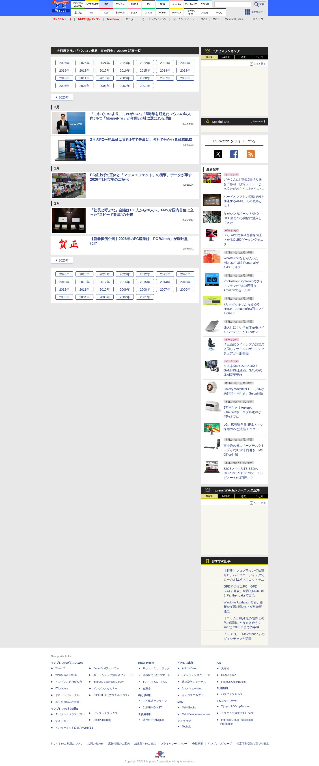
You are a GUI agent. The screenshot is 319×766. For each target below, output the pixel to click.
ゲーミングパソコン (154, 19)
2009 (125, 78)
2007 (165, 78)
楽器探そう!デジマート (156, 675)
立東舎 (147, 688)
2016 (125, 70)
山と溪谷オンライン (155, 700)
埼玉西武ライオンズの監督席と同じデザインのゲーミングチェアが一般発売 (244, 349)
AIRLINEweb (189, 668)
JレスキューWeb (192, 688)
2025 (84, 63)
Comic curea (228, 675)
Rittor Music (146, 662)
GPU (204, 19)
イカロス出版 (185, 662)
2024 (104, 63)
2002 (125, 86)
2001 (145, 86)
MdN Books (189, 707)
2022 (145, 63)
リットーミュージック (156, 668)
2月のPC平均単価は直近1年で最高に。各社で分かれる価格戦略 (141, 140)
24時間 (226, 57)
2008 (145, 78)
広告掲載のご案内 (119, 743)
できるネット (63, 721)
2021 (165, 63)
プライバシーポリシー (174, 743)
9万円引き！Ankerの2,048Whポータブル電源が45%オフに (242, 412)
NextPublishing (102, 719)
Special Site (220, 122)
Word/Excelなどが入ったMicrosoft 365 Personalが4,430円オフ (241, 262)
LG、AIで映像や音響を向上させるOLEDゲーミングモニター (243, 239)
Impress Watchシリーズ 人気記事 (236, 490)
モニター (130, 19)
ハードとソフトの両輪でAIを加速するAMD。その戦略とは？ (244, 201)
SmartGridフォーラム (106, 668)
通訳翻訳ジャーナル (194, 681)
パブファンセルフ (232, 694)
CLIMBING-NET (152, 707)
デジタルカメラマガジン (70, 714)
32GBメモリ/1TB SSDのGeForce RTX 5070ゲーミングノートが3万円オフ (243, 473)
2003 (104, 86)
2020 (185, 63)
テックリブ (184, 721)
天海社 (225, 668)
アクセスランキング (226, 51)
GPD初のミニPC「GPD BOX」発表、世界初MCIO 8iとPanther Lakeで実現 (244, 591)
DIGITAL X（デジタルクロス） (111, 695)
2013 (185, 70)
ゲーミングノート (183, 19)
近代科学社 (145, 714)
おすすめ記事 (221, 561)
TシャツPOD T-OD (155, 681)
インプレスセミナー (105, 688)
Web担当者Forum (66, 675)
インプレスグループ (220, 743)
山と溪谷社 (145, 695)
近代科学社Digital (153, 719)
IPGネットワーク (227, 700)
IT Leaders (61, 688)
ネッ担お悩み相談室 (67, 702)
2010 (104, 78)
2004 (84, 86)
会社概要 (197, 743)
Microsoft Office (234, 19)
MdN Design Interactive (196, 714)
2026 (64, 63)
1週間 (242, 57)
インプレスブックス (105, 713)
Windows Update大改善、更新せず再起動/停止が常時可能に (243, 607)
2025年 (64, 97)
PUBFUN (222, 688)
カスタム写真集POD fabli (237, 713)
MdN (180, 702)
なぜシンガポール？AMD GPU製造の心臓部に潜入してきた (243, 218)
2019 (64, 70)
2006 (185, 78)
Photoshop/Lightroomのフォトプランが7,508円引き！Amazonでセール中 (243, 285)
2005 (64, 86)
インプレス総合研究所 (68, 681)
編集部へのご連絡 (145, 743)
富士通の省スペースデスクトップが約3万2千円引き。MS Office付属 (244, 450)
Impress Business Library (108, 681)
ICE (219, 662)
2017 (104, 70)
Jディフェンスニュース (196, 675)
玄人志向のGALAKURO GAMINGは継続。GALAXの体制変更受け (243, 370)
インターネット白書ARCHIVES (74, 727)
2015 (145, 70)
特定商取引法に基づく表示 (253, 743)
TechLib (186, 726)
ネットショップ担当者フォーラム (113, 675)
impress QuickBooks (233, 681)
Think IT (60, 668)
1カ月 (259, 57)
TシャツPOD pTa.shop (235, 706)
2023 (125, 63)
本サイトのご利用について (66, 743)
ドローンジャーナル (67, 695)
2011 (84, 78)
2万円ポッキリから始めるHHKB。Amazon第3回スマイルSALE (244, 309)
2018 (84, 70)
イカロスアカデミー (194, 695)
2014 (165, 70)
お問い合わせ (95, 743)
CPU (216, 19)
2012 (64, 78)
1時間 (209, 57)
